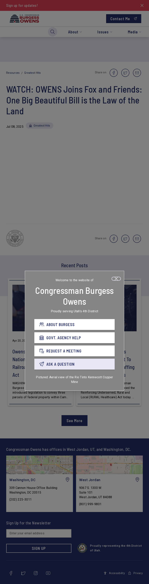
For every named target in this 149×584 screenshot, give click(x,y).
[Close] (116, 278)
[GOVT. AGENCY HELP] (74, 337)
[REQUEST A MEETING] (74, 350)
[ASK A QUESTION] (74, 364)
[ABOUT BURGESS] (74, 324)
